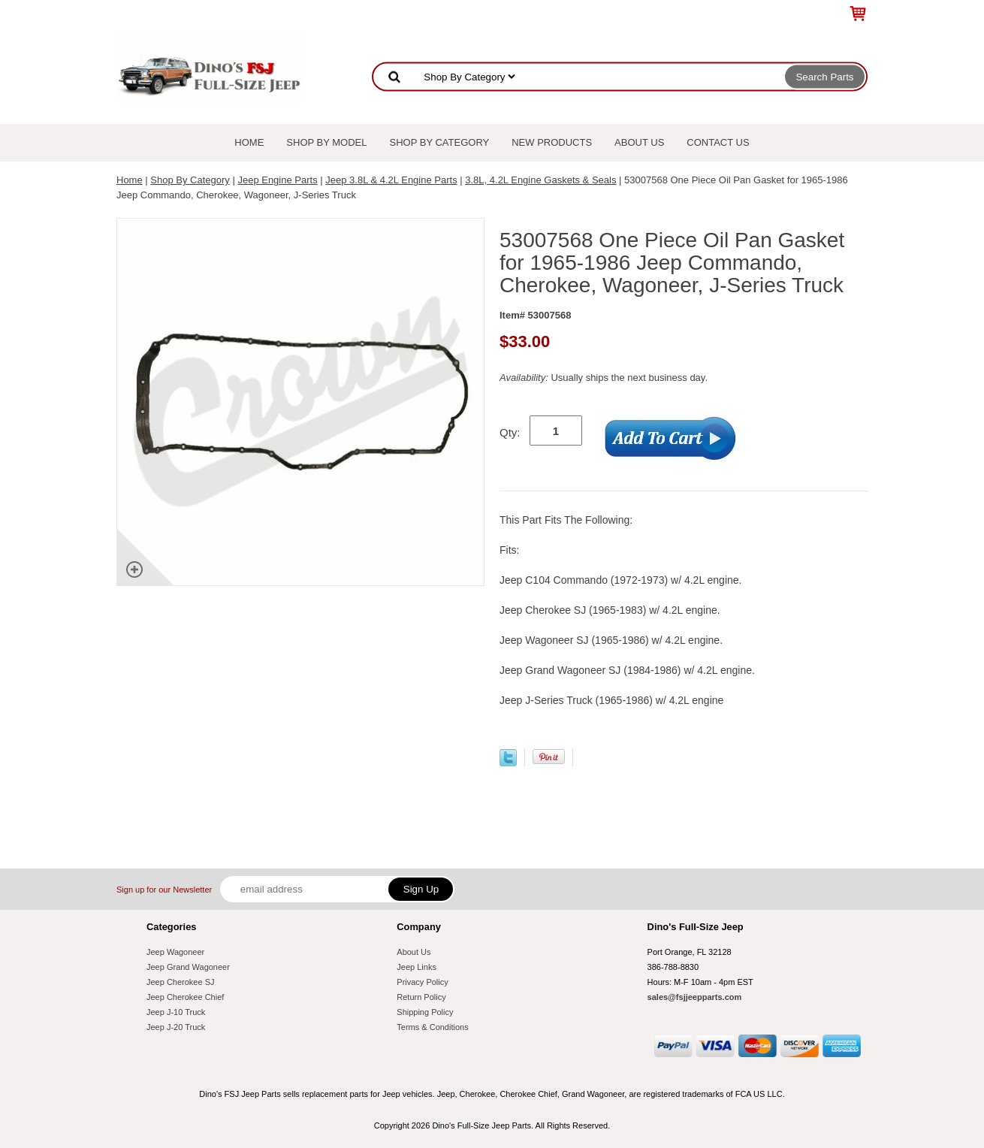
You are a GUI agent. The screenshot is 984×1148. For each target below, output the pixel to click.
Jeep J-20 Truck (175, 1027)
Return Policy (421, 996)
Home (249, 142)
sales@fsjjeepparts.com (694, 996)
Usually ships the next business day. (604, 377)
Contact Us (718, 142)
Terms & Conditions (432, 1027)
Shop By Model (326, 142)
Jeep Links (416, 966)
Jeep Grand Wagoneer (188, 966)
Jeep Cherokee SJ (180, 981)
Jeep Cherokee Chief (185, 996)
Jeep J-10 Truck (175, 1012)
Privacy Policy (422, 981)
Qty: (510, 432)
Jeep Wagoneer (175, 951)
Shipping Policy (425, 1012)
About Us (639, 142)
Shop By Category (440, 142)
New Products (552, 142)
